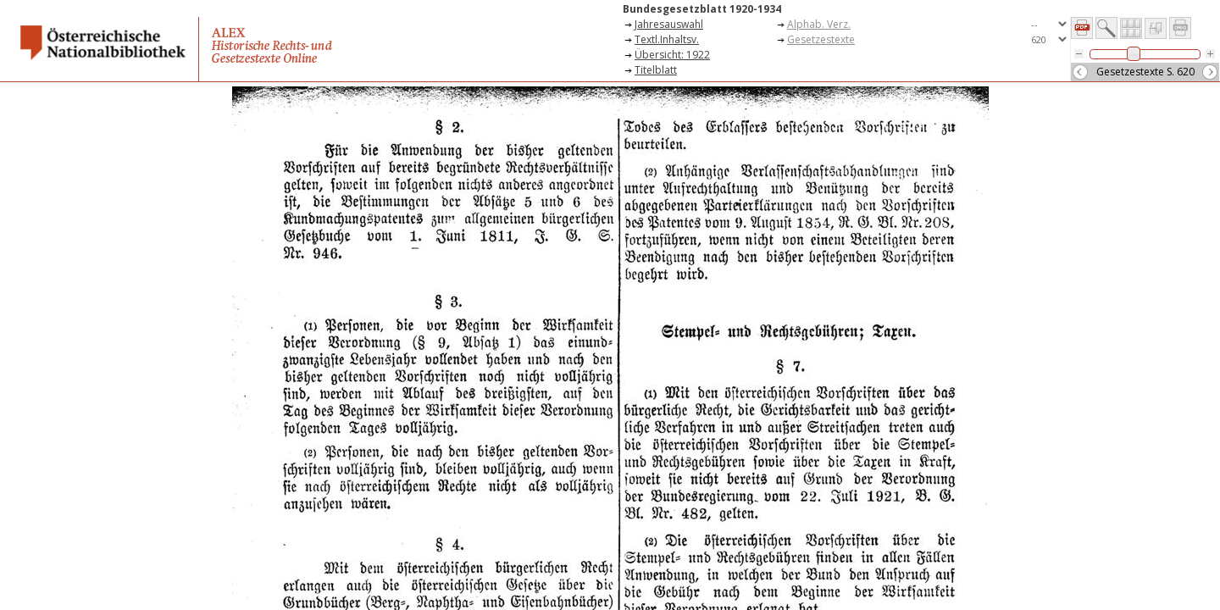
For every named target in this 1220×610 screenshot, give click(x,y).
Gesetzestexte (821, 39)
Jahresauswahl (669, 24)
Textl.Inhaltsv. (667, 39)
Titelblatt (656, 70)
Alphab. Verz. (819, 24)
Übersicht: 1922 (672, 54)
